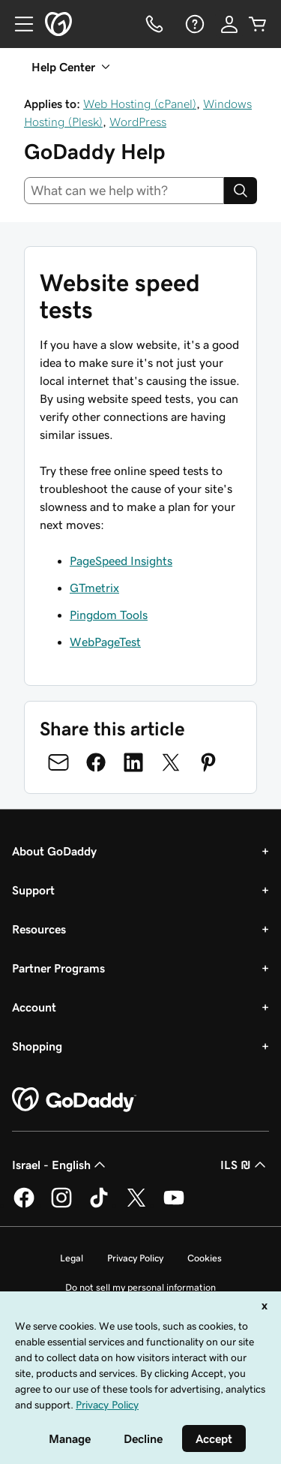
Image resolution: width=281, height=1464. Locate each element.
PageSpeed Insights (121, 561)
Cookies (204, 1258)
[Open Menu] (18, 24)
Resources (39, 929)
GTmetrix (94, 588)
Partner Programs (58, 968)
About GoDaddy (54, 851)
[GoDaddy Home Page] (74, 1100)
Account (34, 1007)
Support (33, 890)
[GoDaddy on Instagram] (61, 1205)
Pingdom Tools (109, 615)
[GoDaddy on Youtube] (174, 1205)
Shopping (37, 1046)
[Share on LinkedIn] (133, 762)
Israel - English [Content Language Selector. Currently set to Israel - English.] (60, 1165)
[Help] (193, 24)
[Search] (240, 190)
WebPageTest (105, 642)
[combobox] (124, 190)
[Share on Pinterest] (208, 762)
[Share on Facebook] (96, 762)
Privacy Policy (135, 1258)
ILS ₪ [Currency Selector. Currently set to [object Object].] (244, 1165)
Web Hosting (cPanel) (139, 104)
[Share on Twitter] (171, 762)
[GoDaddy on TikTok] (99, 1205)
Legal (71, 1258)
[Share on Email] (58, 762)
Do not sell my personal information (140, 1287)
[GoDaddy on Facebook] (24, 1205)
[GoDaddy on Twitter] (136, 1205)
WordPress (137, 122)
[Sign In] (229, 24)
